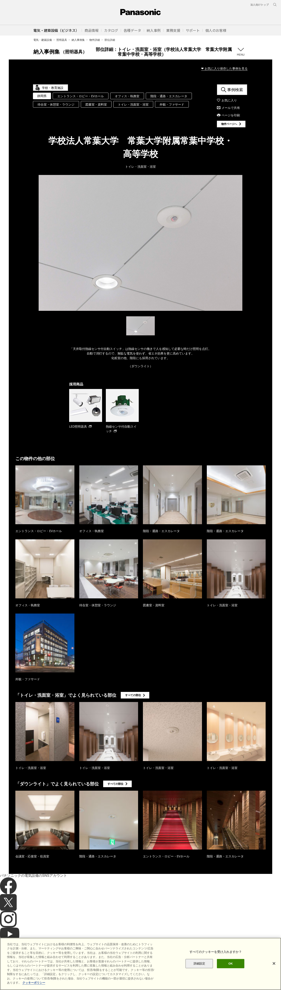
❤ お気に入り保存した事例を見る (224, 68)
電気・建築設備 (42, 40)
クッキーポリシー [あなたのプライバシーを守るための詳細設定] (33, 982)
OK (230, 963)
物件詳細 (94, 40)
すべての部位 (133, 695)
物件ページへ (229, 124)
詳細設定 (199, 963)
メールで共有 (231, 108)
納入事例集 (78, 40)
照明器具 (61, 40)
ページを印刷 (231, 115)
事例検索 (235, 89)
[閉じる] (274, 963)
